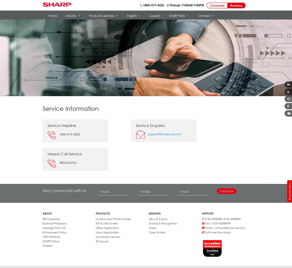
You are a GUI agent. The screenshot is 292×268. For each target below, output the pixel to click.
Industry (73, 15)
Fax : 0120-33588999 (216, 223)
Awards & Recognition (163, 223)
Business (236, 5)
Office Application (107, 227)
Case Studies (157, 232)
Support (155, 16)
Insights (134, 15)
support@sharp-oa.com (165, 134)
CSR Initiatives (51, 236)
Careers (47, 245)
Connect (206, 15)
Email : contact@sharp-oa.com (223, 227)
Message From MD (54, 227)
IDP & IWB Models (107, 223)
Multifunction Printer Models (113, 218)
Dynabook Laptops (108, 236)
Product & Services (103, 15)
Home (53, 16)
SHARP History (51, 241)
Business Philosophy (55, 223)
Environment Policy (55, 232)
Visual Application (107, 232)
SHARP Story (179, 15)
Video (152, 227)
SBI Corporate (51, 218)
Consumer (217, 5)
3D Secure (102, 241)
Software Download (216, 232)
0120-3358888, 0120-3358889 (221, 218)
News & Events (158, 218)
